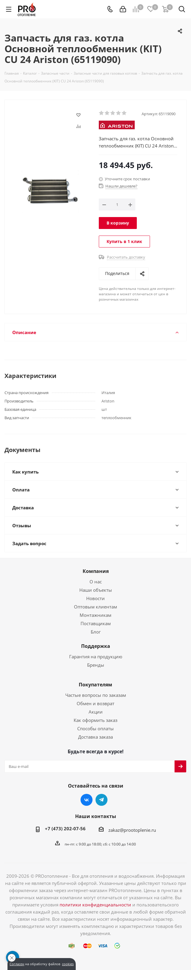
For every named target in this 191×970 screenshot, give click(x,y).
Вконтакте (87, 800)
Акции (96, 712)
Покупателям (95, 684)
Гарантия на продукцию (95, 657)
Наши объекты (95, 590)
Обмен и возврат (95, 703)
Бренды (95, 665)
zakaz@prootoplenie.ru (132, 830)
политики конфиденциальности (95, 905)
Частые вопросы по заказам (95, 695)
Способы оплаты (95, 728)
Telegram (101, 800)
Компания (96, 571)
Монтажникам (95, 615)
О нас (96, 582)
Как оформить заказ (95, 720)
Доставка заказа (95, 737)
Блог (96, 632)
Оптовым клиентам (95, 607)
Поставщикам (96, 623)
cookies (68, 964)
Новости (95, 598)
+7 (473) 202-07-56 (65, 828)
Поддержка (95, 646)
